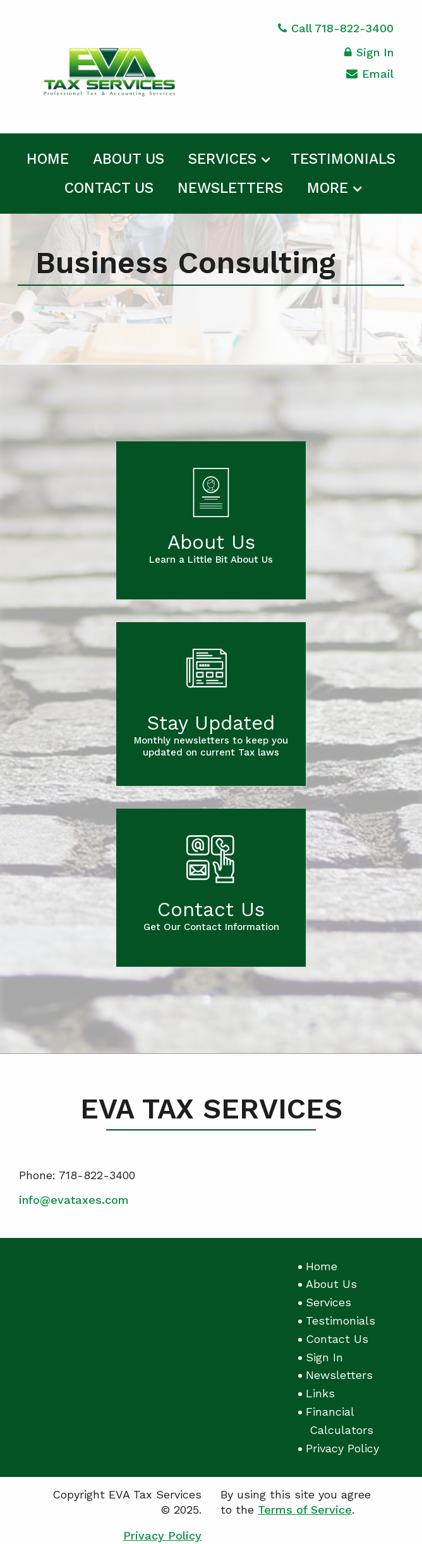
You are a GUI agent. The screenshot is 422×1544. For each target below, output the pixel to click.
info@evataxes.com (74, 1199)
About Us (128, 159)
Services (222, 159)
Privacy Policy (342, 1448)
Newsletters (230, 188)
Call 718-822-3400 (336, 28)
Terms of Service (305, 1509)
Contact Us (109, 188)
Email (370, 75)
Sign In (369, 54)
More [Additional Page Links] (327, 188)
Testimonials (343, 159)
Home (48, 159)
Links (320, 1393)
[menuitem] (47, 156)
